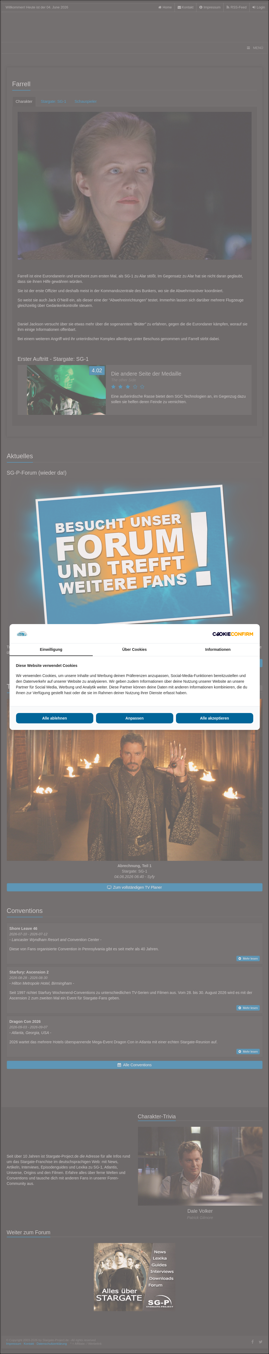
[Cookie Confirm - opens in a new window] (232, 633)
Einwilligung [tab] (51, 649)
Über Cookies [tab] (134, 649)
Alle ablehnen (54, 718)
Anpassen (134, 718)
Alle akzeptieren (214, 718)
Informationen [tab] (218, 649)
